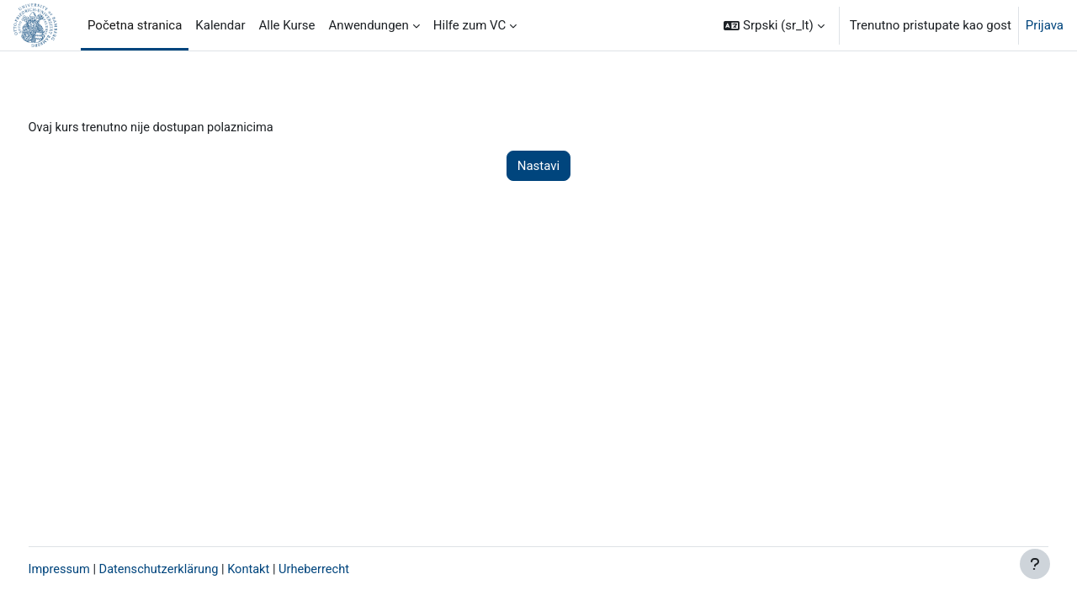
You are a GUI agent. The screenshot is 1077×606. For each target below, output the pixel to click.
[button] (774, 25)
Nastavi (538, 166)
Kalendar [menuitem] (220, 25)
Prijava (1045, 25)
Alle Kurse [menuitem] (287, 25)
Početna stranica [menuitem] (135, 25)
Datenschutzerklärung (194, 569)
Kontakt (287, 569)
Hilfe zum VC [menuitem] (470, 25)
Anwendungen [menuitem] (369, 25)
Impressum (91, 569)
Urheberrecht (353, 569)
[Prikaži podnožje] (1035, 564)
